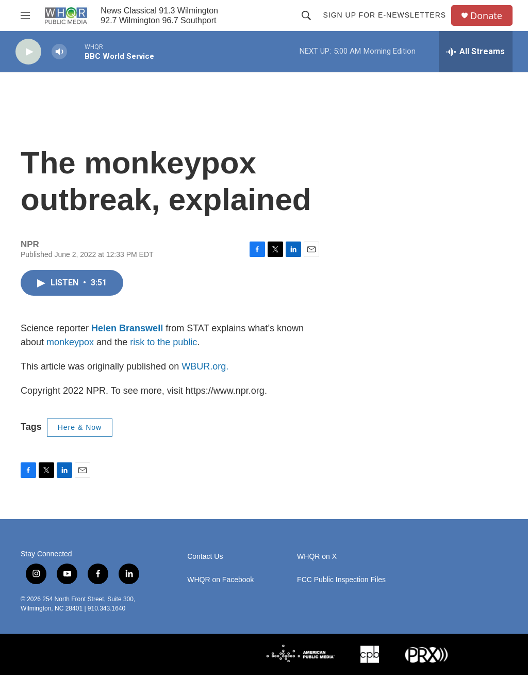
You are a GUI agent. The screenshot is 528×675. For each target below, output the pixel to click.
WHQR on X (317, 556)
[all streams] (476, 51)
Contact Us (205, 556)
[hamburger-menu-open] (25, 15)
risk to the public (163, 342)
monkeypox (70, 342)
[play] (28, 52)
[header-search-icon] (306, 15)
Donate (486, 15)
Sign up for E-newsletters (384, 15)
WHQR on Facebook (220, 580)
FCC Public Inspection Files (341, 580)
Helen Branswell (127, 328)
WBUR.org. (205, 366)
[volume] (59, 51)
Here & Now (80, 427)
